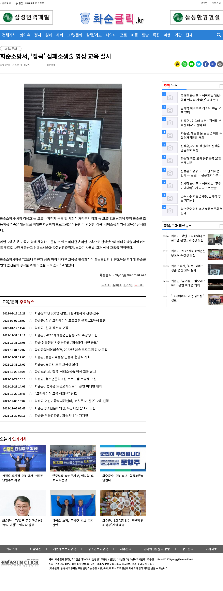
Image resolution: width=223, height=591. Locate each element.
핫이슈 (25, 35)
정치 (37, 35)
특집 (156, 35)
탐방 (145, 35)
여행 (167, 35)
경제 (48, 35)
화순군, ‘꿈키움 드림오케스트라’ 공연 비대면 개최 (68, 386)
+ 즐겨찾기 (5, 3)
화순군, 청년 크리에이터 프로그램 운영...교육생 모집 (70, 320)
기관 (178, 35)
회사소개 (11, 549)
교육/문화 (74, 35)
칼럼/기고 (94, 35)
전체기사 (9, 35)
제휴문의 (125, 549)
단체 (189, 35)
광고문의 (187, 549)
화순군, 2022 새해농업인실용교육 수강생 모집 (66, 335)
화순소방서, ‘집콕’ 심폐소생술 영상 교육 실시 (65, 371)
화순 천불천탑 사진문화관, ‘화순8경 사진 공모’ (66, 342)
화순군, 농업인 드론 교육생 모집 (56, 364)
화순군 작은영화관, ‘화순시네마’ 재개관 (61, 415)
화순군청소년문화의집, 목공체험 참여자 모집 (65, 408)
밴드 (189, 7)
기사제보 (211, 549)
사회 (59, 35)
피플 (134, 35)
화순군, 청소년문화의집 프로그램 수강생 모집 (65, 379)
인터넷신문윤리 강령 (157, 549)
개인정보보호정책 (64, 549)
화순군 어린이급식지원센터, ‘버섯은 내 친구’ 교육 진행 (72, 401)
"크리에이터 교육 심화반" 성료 (56, 393)
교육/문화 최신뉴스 (178, 225)
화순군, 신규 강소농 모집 (51, 328)
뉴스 (170, 85)
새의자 (111, 35)
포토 (123, 35)
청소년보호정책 (98, 549)
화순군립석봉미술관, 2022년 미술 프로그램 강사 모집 (71, 350)
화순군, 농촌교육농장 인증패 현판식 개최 (62, 357)
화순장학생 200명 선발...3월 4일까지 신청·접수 (67, 313)
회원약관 (35, 549)
